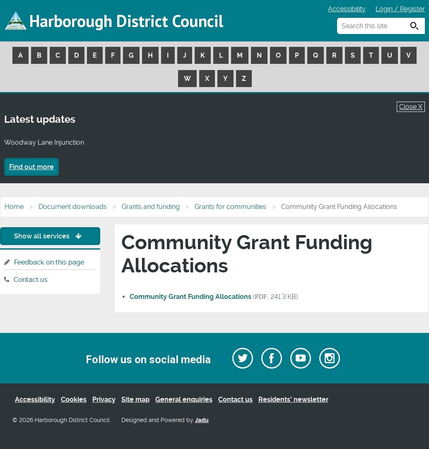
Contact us (31, 280)
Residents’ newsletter (293, 399)
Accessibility (347, 9)
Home (14, 207)
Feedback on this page (49, 262)
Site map (135, 399)
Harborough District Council (126, 21)
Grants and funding (151, 207)
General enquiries (183, 399)
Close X (410, 107)
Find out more (31, 167)
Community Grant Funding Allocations (190, 297)
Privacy (104, 399)
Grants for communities (230, 207)
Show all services (50, 236)
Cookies (74, 399)
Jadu (202, 420)
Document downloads (73, 207)
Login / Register (400, 9)
